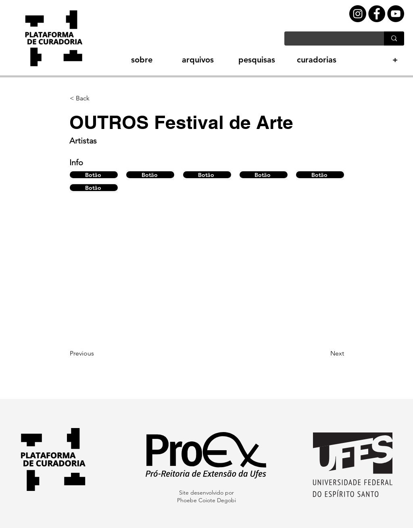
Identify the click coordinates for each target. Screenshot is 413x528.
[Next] (324, 353)
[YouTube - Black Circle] (395, 13)
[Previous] (96, 353)
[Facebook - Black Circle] (376, 13)
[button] (128, 60)
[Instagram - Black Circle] (357, 13)
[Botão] (94, 174)
